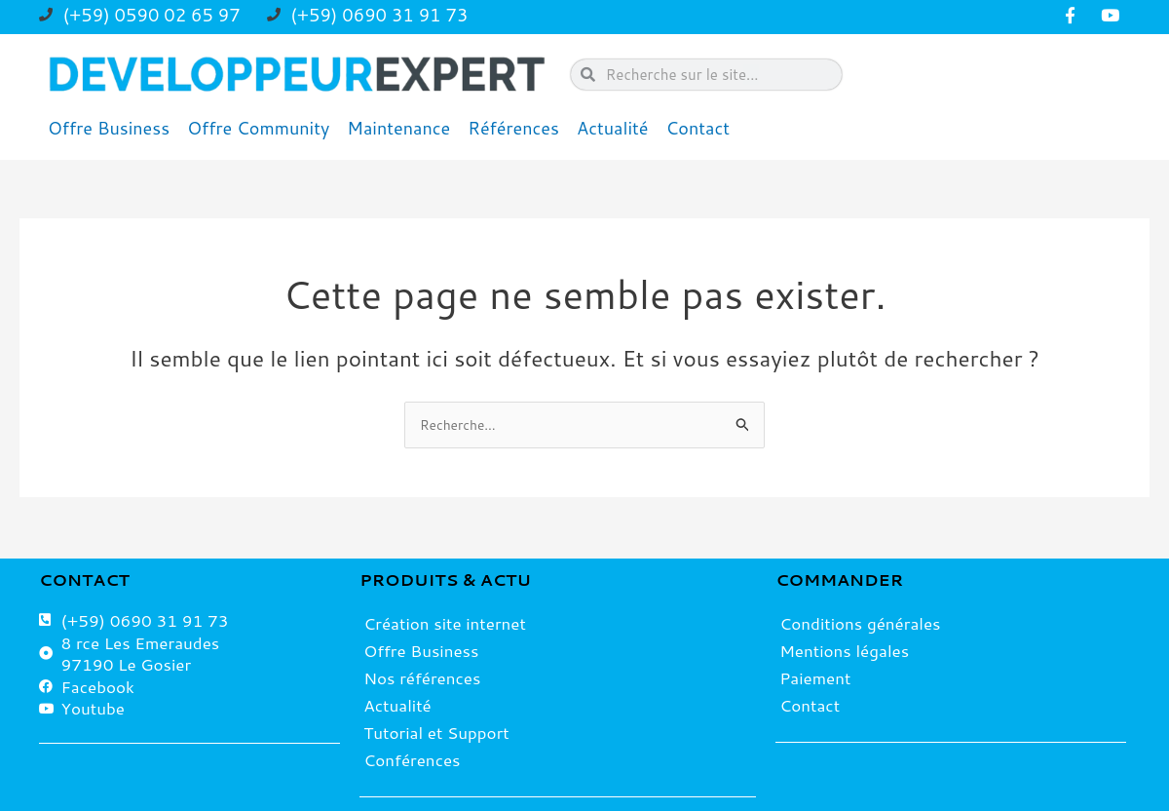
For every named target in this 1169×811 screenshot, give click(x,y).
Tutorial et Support (436, 732)
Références (513, 127)
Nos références (421, 677)
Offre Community (258, 127)
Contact (698, 127)
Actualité (613, 127)
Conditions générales (859, 623)
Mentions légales (844, 650)
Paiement (814, 677)
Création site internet (444, 623)
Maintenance (398, 127)
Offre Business (109, 127)
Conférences (411, 759)
